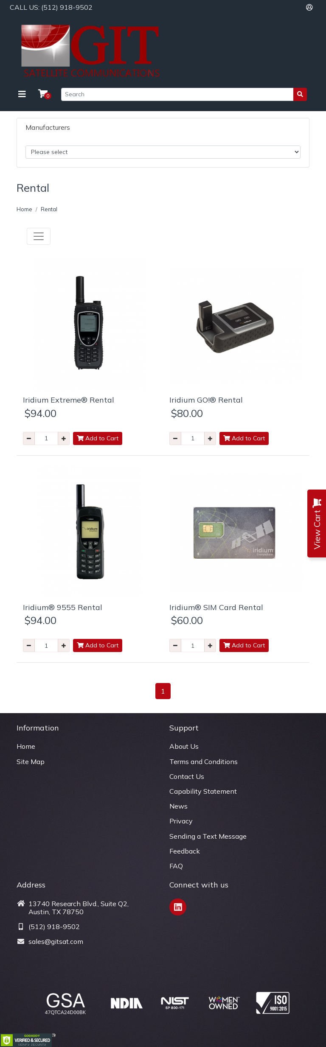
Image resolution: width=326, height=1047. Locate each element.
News (178, 806)
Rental (49, 209)
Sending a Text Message (208, 836)
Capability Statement (203, 791)
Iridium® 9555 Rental (62, 607)
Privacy (181, 821)
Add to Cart (97, 438)
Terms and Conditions (203, 761)
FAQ (176, 866)
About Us (184, 746)
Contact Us (186, 776)
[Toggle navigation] (22, 94)
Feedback (184, 851)
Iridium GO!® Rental (206, 400)
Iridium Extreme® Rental (68, 400)
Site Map (31, 761)
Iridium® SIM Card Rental (216, 607)
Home (24, 209)
